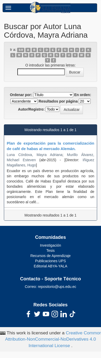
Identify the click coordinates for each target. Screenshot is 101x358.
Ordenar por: (21, 95)
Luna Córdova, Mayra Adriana (34, 155)
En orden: (82, 95)
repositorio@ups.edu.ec (57, 287)
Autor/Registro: (31, 109)
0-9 (21, 49)
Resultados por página (58, 101)
